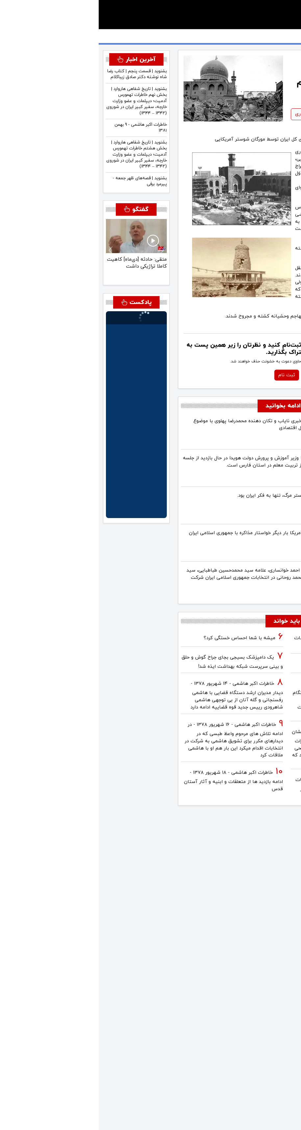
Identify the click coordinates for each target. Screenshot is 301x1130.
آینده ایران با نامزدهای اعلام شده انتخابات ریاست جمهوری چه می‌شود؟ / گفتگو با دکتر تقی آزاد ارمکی (245, 788)
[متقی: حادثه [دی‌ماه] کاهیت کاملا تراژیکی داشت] (53, 273)
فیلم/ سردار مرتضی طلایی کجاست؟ (250, 664)
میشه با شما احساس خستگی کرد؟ (141, 638)
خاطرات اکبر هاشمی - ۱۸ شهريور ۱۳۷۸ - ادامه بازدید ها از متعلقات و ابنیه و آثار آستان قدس (134, 781)
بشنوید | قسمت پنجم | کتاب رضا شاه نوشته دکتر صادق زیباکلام (38, 74)
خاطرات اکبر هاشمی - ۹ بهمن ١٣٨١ (42, 127)
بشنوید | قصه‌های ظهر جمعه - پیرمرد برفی (41, 181)
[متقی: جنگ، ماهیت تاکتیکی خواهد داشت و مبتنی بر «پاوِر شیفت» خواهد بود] (32, 273)
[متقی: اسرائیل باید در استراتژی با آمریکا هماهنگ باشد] (42, 273)
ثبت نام (188, 375)
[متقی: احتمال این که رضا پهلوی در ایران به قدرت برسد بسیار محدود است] (21, 273)
